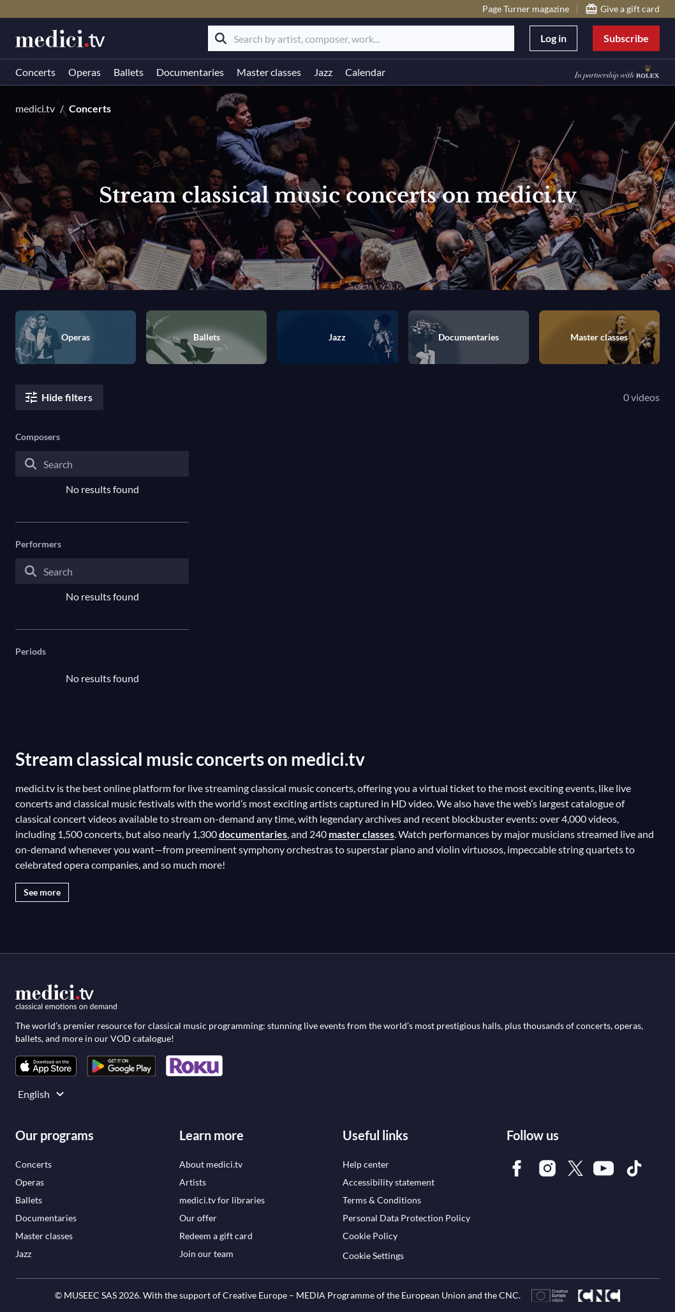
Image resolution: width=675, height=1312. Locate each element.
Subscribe (626, 38)
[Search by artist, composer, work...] (361, 38)
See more (42, 892)
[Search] (220, 38)
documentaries (253, 834)
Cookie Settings (373, 1255)
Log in (553, 38)
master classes (361, 834)
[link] (46, 1065)
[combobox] (102, 474)
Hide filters (58, 397)
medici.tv (35, 108)
